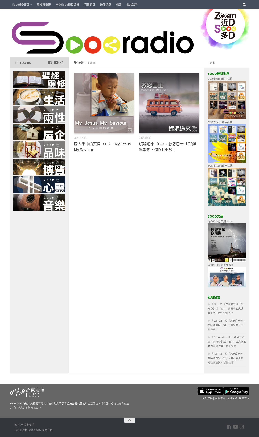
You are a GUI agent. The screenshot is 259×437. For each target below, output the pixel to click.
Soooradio (219, 337)
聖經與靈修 (44, 4)
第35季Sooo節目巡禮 (220, 78)
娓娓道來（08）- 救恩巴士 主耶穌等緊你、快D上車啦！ (167, 146)
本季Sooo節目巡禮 (67, 4)
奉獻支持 (207, 398)
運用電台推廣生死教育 (221, 265)
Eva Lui (217, 320)
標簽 (119, 4)
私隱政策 (220, 398)
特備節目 (89, 4)
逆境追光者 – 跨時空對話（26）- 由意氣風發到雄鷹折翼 (227, 341)
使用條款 (232, 398)
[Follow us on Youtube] (56, 62)
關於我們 (132, 4)
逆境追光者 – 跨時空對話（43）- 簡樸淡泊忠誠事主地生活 (226, 308)
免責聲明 (244, 398)
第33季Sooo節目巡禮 (220, 165)
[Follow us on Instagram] (61, 62)
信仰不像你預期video (220, 221)
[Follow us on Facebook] (50, 62)
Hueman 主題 (45, 429)
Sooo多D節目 (20, 4)
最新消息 (105, 4)
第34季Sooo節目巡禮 (220, 122)
